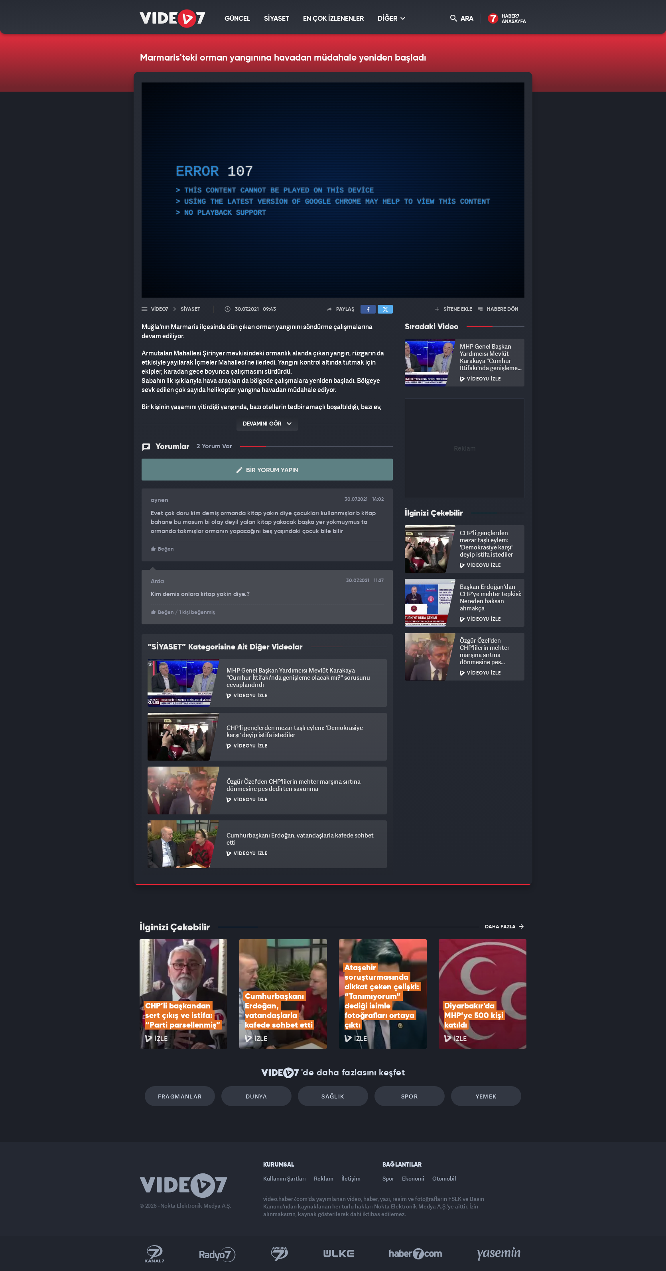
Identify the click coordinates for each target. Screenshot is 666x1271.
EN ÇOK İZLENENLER (333, 19)
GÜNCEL (237, 19)
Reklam (323, 1178)
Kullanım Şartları (284, 1178)
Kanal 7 (154, 1254)
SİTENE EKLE (453, 309)
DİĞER (391, 18)
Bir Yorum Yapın (267, 470)
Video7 (159, 309)
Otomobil (444, 1178)
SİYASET (276, 19)
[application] (333, 190)
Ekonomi (413, 1178)
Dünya (256, 1096)
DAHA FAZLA (504, 926)
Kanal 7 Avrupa (279, 1254)
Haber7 (415, 1254)
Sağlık (332, 1096)
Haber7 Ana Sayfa (507, 19)
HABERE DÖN (498, 309)
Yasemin (499, 1254)
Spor (409, 1096)
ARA (461, 18)
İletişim (351, 1178)
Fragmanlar (180, 1096)
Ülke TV (338, 1254)
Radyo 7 (217, 1254)
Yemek (486, 1096)
